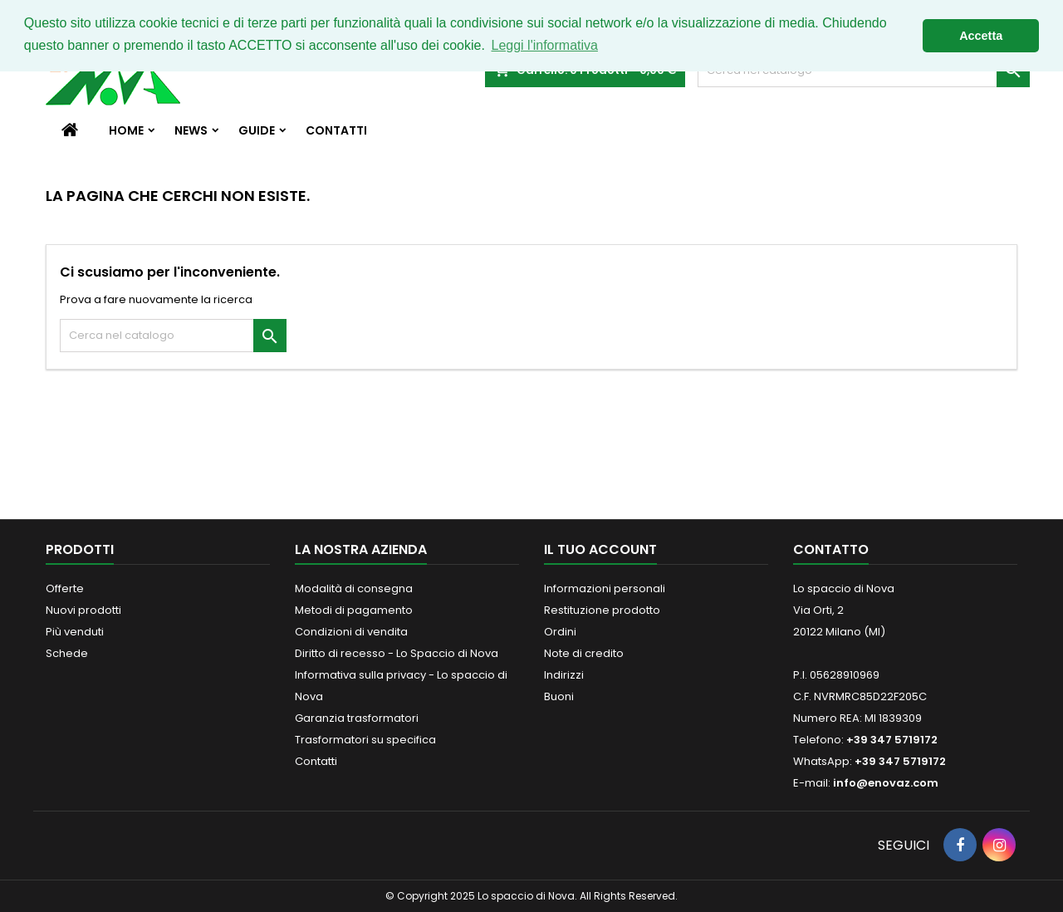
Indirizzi (564, 675)
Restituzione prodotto (602, 610)
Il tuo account (600, 549)
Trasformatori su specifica (365, 740)
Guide (256, 130)
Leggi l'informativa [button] (545, 45)
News (191, 130)
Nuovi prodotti (83, 610)
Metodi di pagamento (354, 610)
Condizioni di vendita (351, 632)
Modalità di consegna (354, 588)
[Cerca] (173, 335)
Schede (67, 653)
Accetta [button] (980, 35)
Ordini (560, 632)
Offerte (65, 588)
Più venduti (75, 632)
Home (126, 130)
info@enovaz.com (885, 783)
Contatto (831, 549)
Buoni (559, 696)
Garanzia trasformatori (357, 718)
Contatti (336, 130)
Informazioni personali (604, 588)
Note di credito (584, 653)
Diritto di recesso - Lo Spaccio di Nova (396, 653)
